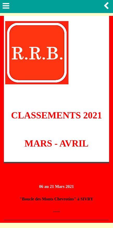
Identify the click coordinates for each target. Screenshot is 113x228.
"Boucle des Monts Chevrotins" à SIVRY (56, 199)
